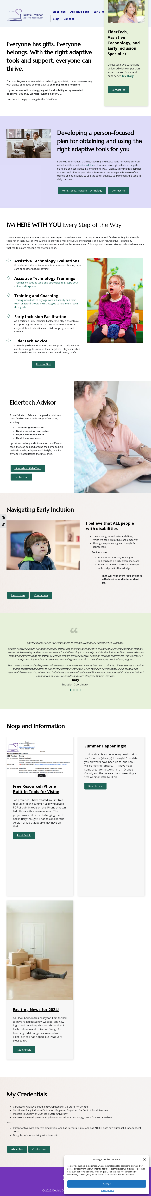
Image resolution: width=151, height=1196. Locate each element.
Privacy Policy (107, 1190)
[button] (144, 1159)
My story (127, 76)
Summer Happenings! (105, 746)
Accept (107, 1183)
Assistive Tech (79, 11)
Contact (68, 19)
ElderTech (59, 11)
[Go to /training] (43, 282)
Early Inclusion (103, 11)
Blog (56, 19)
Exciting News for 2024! (36, 1009)
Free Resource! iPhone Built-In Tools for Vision (36, 788)
